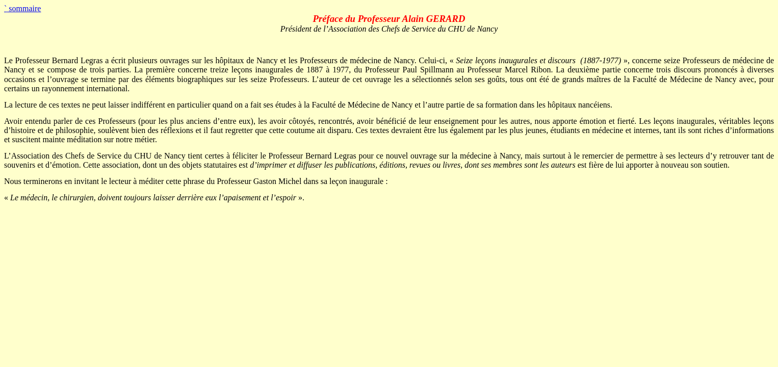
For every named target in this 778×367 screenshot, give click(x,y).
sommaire (22, 8)
